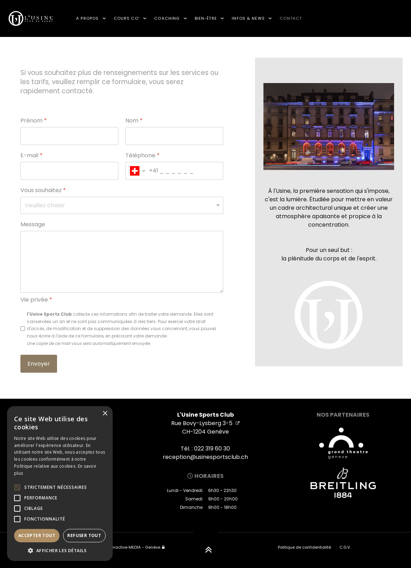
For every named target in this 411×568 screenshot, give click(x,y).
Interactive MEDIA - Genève (133, 547)
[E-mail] (69, 171)
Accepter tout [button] (36, 535)
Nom (134, 121)
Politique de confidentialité (304, 547)
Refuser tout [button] (84, 535)
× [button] (104, 413)
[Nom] (174, 136)
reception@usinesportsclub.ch (205, 457)
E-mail (31, 155)
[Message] (121, 262)
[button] (60, 550)
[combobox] (142, 170)
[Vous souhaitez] (121, 205)
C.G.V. (345, 547)
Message (32, 224)
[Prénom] (69, 136)
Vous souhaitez (43, 190)
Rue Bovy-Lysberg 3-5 (205, 423)
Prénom (33, 121)
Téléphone (142, 155)
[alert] (60, 483)
